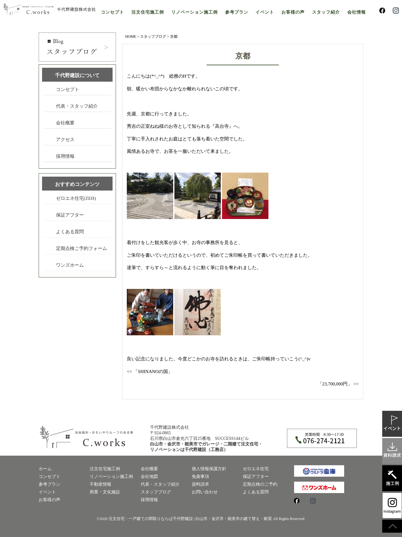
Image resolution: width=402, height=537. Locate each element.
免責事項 (200, 476)
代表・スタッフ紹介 (77, 106)
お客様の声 (293, 12)
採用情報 (65, 156)
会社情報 (356, 12)
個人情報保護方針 (209, 468)
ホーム (45, 468)
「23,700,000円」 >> (338, 383)
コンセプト (112, 12)
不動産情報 (100, 484)
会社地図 (149, 476)
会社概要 (65, 122)
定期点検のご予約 (260, 484)
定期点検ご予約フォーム (81, 248)
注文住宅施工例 (147, 12)
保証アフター (70, 215)
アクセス (65, 139)
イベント (264, 12)
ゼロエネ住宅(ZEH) (76, 198)
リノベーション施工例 (194, 12)
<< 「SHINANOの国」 (150, 371)
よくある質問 (70, 231)
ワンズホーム (70, 265)
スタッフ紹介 (326, 12)
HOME (130, 36)
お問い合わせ (205, 492)
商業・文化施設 (105, 492)
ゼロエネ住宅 (256, 468)
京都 (242, 56)
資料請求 (200, 484)
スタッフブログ (153, 36)
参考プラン (236, 12)
